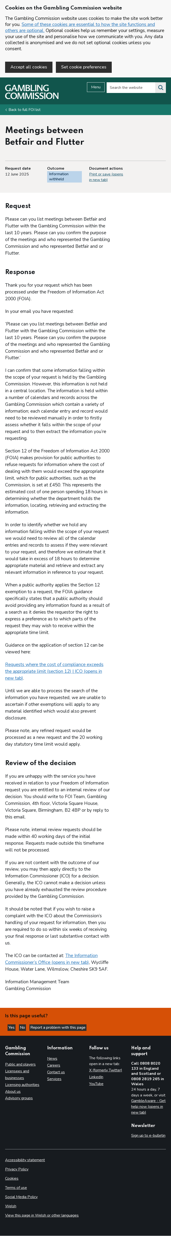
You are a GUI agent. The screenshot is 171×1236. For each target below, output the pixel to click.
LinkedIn (96, 1077)
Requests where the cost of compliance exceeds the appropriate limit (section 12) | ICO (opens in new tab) (54, 671)
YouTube (96, 1084)
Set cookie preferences (83, 67)
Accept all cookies (28, 67)
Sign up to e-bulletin (148, 1135)
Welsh (10, 1206)
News (52, 1058)
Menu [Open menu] (96, 87)
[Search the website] (160, 88)
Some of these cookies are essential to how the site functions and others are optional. (80, 27)
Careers (53, 1065)
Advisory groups (19, 1098)
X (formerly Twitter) (105, 1070)
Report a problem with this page (58, 1027)
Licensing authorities (22, 1084)
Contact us (56, 1072)
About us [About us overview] (13, 1091)
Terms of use (16, 1188)
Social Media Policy (21, 1197)
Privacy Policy (16, 1169)
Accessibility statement (25, 1160)
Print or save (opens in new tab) (106, 177)
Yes (12, 1027)
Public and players (20, 1064)
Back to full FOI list (25, 110)
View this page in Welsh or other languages (42, 1215)
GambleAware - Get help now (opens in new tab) (148, 1106)
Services (54, 1079)
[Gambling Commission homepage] (32, 98)
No (23, 1027)
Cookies (11, 1178)
